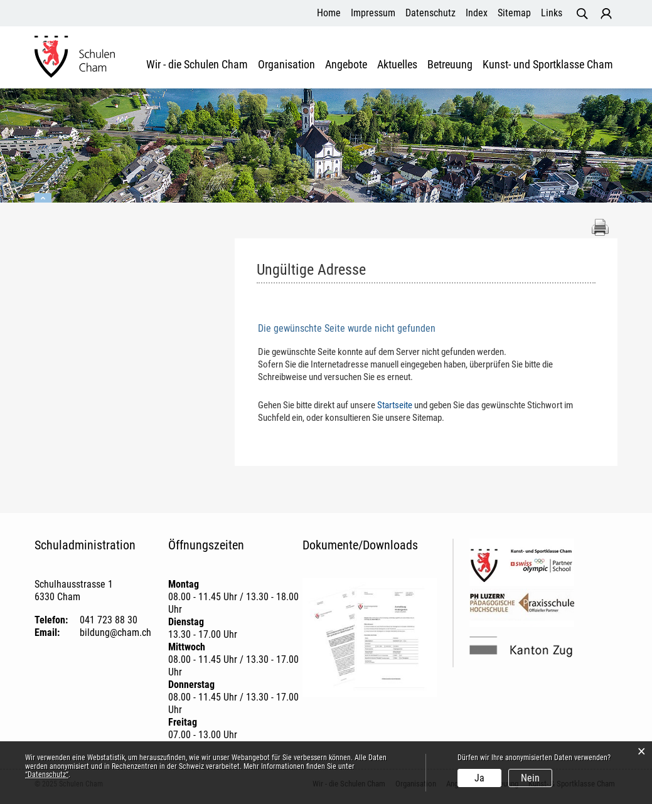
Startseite (394, 405)
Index (477, 13)
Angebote (346, 64)
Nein (530, 778)
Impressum (373, 13)
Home (329, 13)
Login (606, 13)
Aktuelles (397, 64)
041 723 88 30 (108, 620)
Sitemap (514, 13)
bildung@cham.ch (115, 632)
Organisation (286, 64)
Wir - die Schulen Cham (197, 64)
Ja (479, 778)
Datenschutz (430, 13)
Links (551, 13)
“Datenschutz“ (46, 774)
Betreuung (450, 64)
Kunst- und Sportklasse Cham (548, 64)
